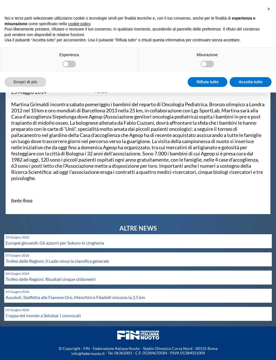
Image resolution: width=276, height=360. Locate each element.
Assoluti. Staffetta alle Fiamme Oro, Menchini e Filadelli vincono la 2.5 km (75, 297)
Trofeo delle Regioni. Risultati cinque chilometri (51, 279)
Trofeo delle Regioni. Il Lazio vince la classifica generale (57, 261)
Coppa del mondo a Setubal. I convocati (43, 315)
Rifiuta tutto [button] (208, 82)
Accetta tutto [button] (251, 82)
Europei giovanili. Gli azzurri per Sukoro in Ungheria (55, 242)
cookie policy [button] (79, 24)
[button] (268, 8)
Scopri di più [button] (25, 82)
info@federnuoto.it (88, 353)
